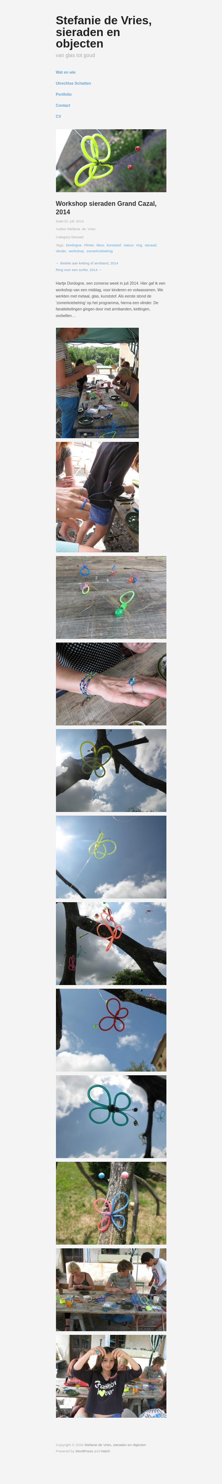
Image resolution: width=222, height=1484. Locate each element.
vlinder (61, 251)
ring (139, 245)
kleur (100, 245)
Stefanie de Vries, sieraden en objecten (104, 32)
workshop (76, 251)
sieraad (150, 245)
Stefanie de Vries (81, 229)
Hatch (105, 1451)
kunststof (114, 245)
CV (58, 117)
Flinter (89, 245)
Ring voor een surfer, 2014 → (79, 270)
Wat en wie (66, 72)
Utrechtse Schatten (73, 83)
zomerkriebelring (100, 251)
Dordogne (73, 245)
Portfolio (64, 94)
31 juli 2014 (74, 221)
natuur (129, 245)
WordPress (84, 1451)
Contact (63, 105)
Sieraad (77, 237)
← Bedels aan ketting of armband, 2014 (87, 263)
